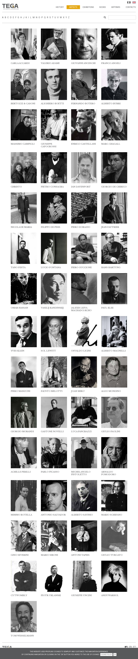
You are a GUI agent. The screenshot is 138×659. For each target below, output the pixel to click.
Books (102, 7)
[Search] (122, 17)
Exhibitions (88, 7)
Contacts (131, 7)
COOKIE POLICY (106, 654)
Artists (73, 7)
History (60, 7)
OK (115, 654)
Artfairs (115, 7)
